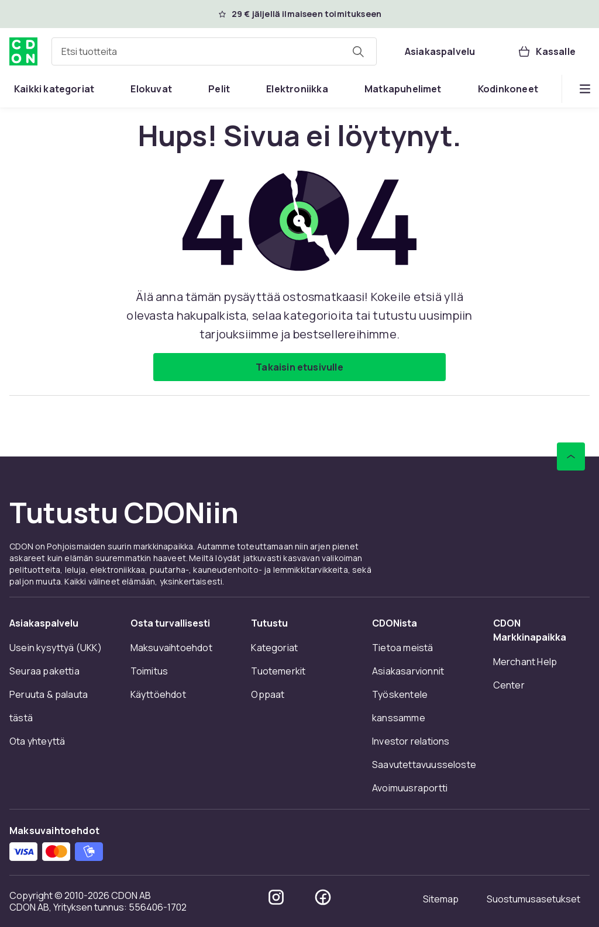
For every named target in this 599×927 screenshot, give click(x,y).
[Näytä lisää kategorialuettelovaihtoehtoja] (585, 89)
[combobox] (214, 51)
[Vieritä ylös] (571, 456)
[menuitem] (54, 89)
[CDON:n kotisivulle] (23, 51)
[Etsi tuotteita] (358, 51)
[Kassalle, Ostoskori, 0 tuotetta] (546, 51)
